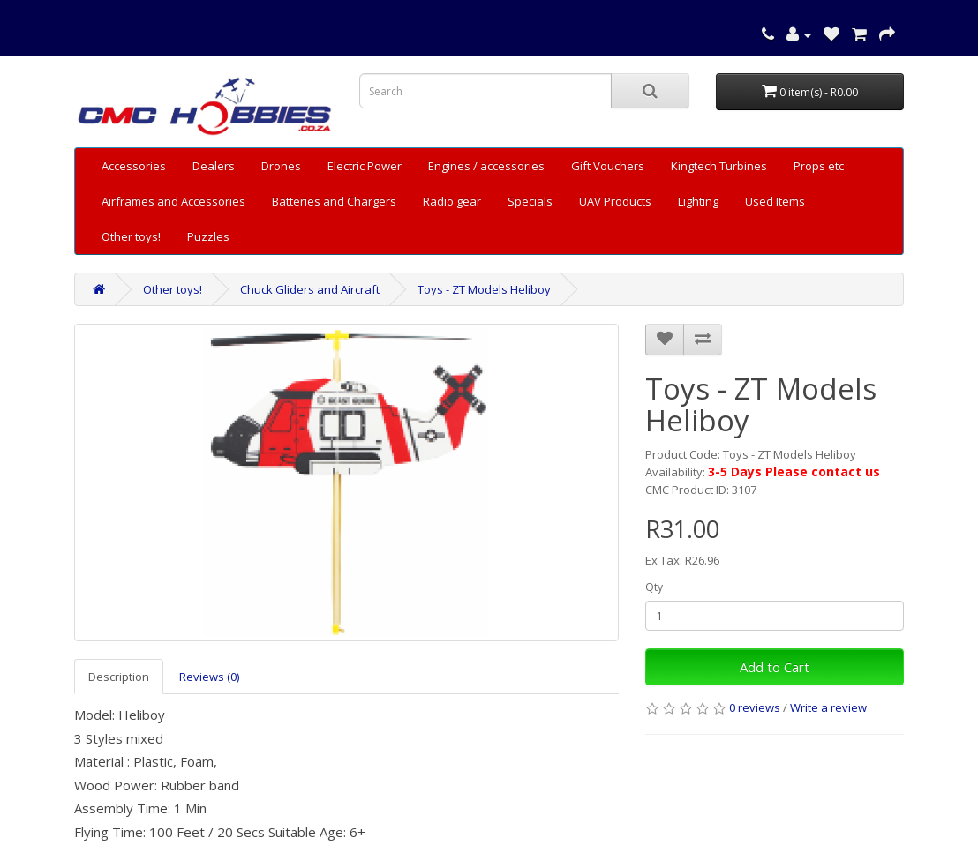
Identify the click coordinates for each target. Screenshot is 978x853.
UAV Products (615, 201)
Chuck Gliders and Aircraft (310, 289)
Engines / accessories (486, 166)
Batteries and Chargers (334, 201)
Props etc (819, 166)
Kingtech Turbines (719, 166)
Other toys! (131, 236)
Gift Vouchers (607, 166)
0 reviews (754, 707)
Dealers (213, 166)
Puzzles (208, 236)
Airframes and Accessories (173, 201)
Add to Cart (774, 667)
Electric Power (364, 166)
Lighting (698, 201)
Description (118, 677)
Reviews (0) (209, 677)
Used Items (775, 201)
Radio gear (452, 201)
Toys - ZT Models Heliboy (484, 289)
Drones (281, 166)
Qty (654, 587)
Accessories (134, 166)
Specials (530, 201)
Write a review (828, 707)
